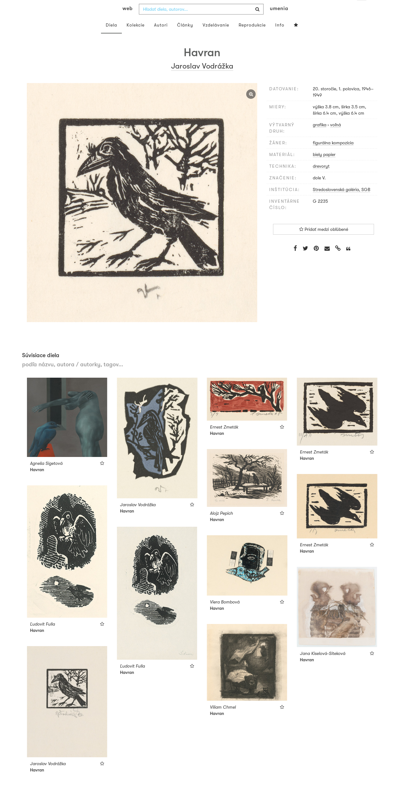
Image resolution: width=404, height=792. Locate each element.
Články (185, 37)
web (127, 21)
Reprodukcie (252, 37)
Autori (161, 37)
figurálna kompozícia (333, 155)
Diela (111, 37)
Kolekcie (136, 37)
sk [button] (362, 9)
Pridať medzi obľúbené (323, 241)
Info (279, 37)
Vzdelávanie (216, 37)
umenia (279, 21)
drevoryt (321, 178)
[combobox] (201, 21)
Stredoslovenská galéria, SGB (341, 201)
